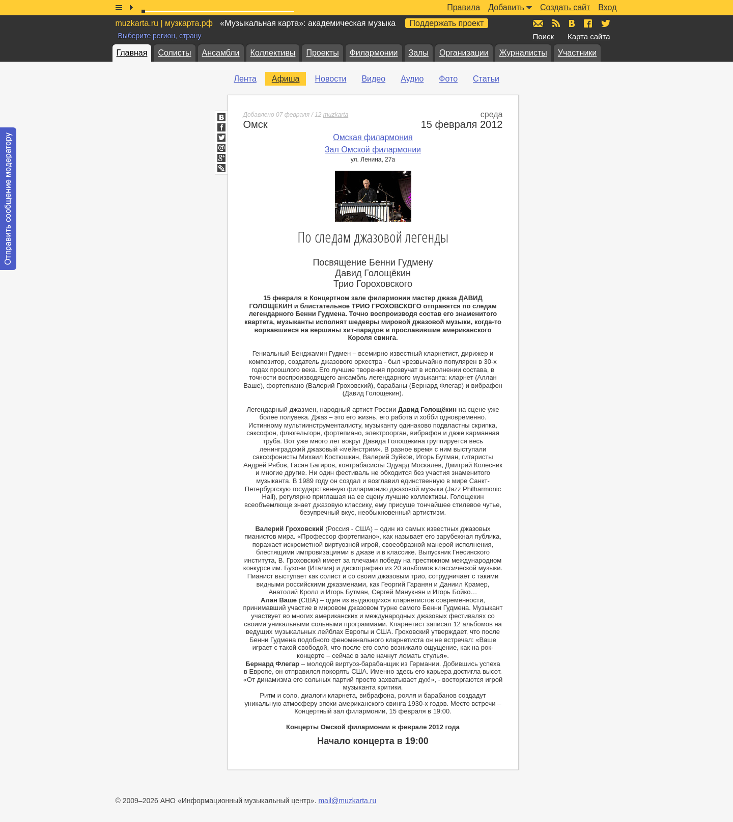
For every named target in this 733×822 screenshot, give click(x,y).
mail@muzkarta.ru (347, 801)
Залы (419, 52)
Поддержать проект (447, 23)
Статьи (486, 78)
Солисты (174, 52)
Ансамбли (221, 52)
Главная (132, 52)
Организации (464, 52)
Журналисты (523, 52)
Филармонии (374, 52)
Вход (607, 7)
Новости (330, 78)
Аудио (412, 78)
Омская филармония (372, 137)
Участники (577, 52)
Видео (373, 78)
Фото (448, 78)
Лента (245, 78)
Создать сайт (565, 7)
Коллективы (273, 52)
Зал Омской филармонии (373, 149)
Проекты (322, 52)
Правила (463, 7)
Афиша (286, 78)
